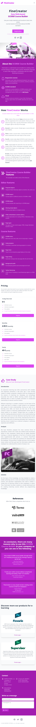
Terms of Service (7, 687)
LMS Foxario (25, 92)
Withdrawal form (7, 690)
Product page (18, 635)
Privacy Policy (7, 689)
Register (18, 315)
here (21, 119)
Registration (18, 31)
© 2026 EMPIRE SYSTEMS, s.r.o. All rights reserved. (13, 723)
